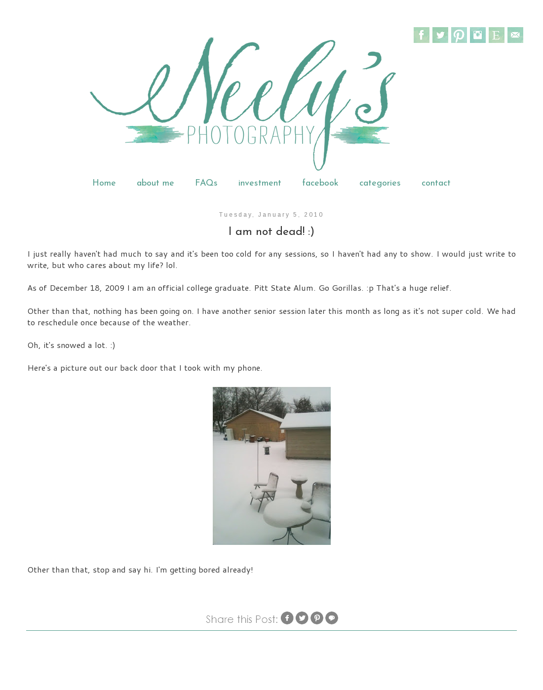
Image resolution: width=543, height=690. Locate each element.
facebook (320, 183)
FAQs (206, 183)
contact (436, 183)
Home (104, 183)
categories (380, 183)
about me (155, 183)
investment (259, 183)
